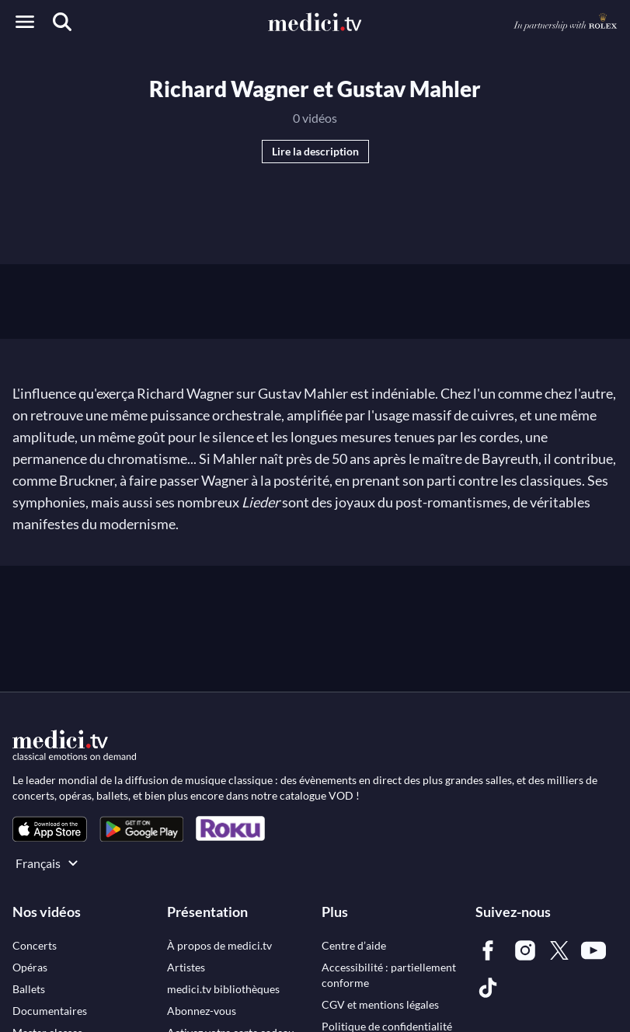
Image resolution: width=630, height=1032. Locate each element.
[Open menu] (24, 21)
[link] (49, 829)
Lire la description (315, 151)
